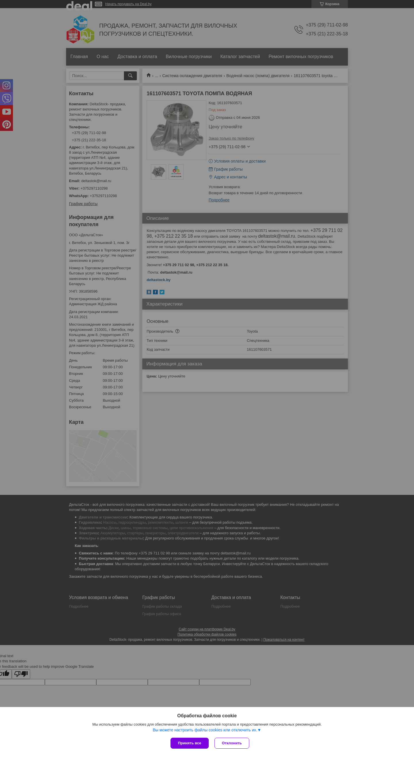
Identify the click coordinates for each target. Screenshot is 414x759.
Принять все (189, 743)
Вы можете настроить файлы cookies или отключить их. (205, 730)
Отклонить (232, 743)
